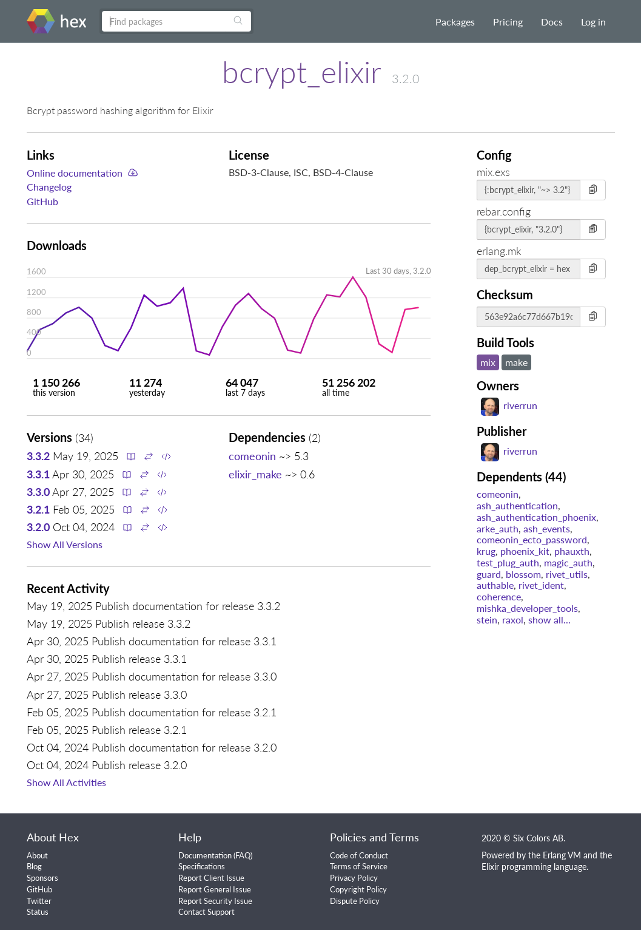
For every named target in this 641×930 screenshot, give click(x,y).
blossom (523, 574)
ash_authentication (517, 505)
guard (489, 574)
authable (495, 585)
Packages (455, 21)
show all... (549, 619)
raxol (512, 619)
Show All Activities (66, 782)
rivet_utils (567, 574)
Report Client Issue (211, 878)
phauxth (571, 551)
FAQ (242, 855)
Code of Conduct (359, 855)
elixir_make (255, 474)
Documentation (205, 855)
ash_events (546, 528)
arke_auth (498, 528)
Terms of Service (359, 866)
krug (486, 551)
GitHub (42, 201)
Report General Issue (214, 889)
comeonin (252, 456)
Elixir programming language (534, 866)
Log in (593, 21)
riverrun (509, 405)
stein (487, 619)
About (37, 855)
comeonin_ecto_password (532, 539)
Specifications (201, 866)
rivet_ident (541, 585)
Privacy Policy (354, 878)
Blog (34, 866)
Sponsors (42, 878)
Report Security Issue (215, 901)
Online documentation (74, 172)
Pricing (508, 21)
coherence (499, 596)
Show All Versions (64, 544)
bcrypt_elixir (301, 71)
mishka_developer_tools (527, 608)
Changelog (49, 186)
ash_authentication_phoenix (536, 517)
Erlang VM (562, 855)
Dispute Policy (355, 901)
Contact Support (206, 912)
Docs (552, 21)
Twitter (39, 901)
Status (38, 912)
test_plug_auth (508, 562)
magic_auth (568, 562)
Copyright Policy (358, 889)
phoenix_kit (524, 551)
